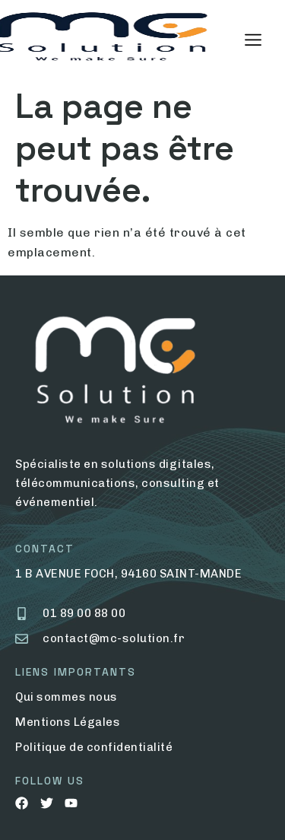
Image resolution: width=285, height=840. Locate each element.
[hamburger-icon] (253, 40)
